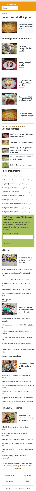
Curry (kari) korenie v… (9, 184)
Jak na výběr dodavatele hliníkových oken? (16, 289)
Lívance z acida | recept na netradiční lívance (26, 64)
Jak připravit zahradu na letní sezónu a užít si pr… (18, 269)
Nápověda (7, 466)
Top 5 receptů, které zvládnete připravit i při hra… (26, 366)
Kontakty (21, 463)
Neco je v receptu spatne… (10, 208)
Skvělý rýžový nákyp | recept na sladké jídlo (26, 26)
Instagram (9, 481)
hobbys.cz (6, 299)
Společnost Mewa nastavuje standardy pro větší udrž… (26, 309)
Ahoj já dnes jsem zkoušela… (11, 176)
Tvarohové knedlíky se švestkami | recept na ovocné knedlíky (26, 83)
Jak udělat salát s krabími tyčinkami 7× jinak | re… (18, 439)
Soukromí (23, 466)
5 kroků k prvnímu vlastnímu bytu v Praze (15, 279)
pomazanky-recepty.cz (12, 408)
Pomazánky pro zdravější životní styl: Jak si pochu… (26, 418)
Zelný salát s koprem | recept (20, 165)
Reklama (29, 463)
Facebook (27, 475)
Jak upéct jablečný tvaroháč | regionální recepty (17, 381)
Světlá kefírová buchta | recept (21, 142)
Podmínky (15, 466)
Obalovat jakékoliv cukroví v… (11, 180)
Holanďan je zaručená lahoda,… (12, 204)
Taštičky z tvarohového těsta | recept (26, 48)
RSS (27, 481)
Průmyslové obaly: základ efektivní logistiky (25, 260)
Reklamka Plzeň (24, 488)
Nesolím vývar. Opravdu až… (11, 188)
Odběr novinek (9, 476)
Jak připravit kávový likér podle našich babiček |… (18, 398)
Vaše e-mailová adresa (10, 233)
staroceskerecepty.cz (11, 356)
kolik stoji (5, 200)
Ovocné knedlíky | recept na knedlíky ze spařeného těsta (26, 99)
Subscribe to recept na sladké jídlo (13, 126)
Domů (4, 13)
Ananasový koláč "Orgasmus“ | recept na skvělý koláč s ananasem (21, 150)
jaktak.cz (6, 250)
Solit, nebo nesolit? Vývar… (10, 192)
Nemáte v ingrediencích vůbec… (12, 196)
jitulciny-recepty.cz (9, 4)
